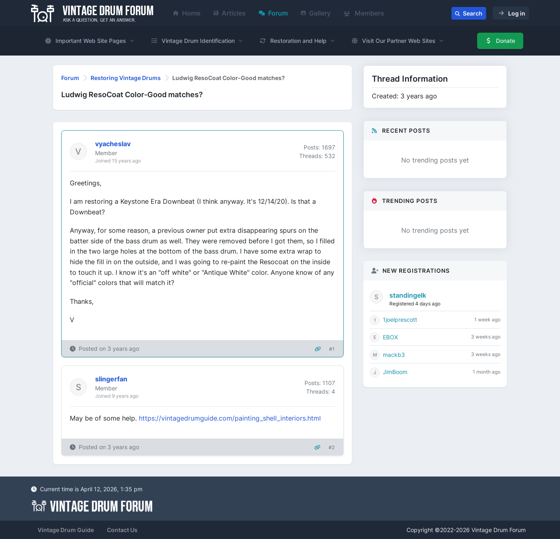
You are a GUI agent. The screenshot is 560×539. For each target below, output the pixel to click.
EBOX (390, 337)
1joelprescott (400, 319)
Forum (273, 13)
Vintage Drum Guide (66, 529)
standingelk (407, 295)
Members (364, 13)
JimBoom (395, 371)
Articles (229, 13)
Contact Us (122, 529)
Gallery (316, 13)
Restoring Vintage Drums (126, 77)
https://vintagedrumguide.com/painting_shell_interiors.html (230, 418)
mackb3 (394, 354)
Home (186, 13)
